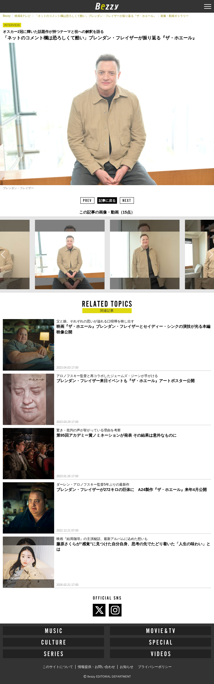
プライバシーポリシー (155, 667)
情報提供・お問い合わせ (96, 667)
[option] (69, 254)
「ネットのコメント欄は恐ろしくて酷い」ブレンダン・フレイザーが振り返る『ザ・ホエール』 (95, 15)
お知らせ (126, 667)
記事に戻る (107, 201)
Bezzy (6, 15)
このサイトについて (58, 667)
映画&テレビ (23, 15)
